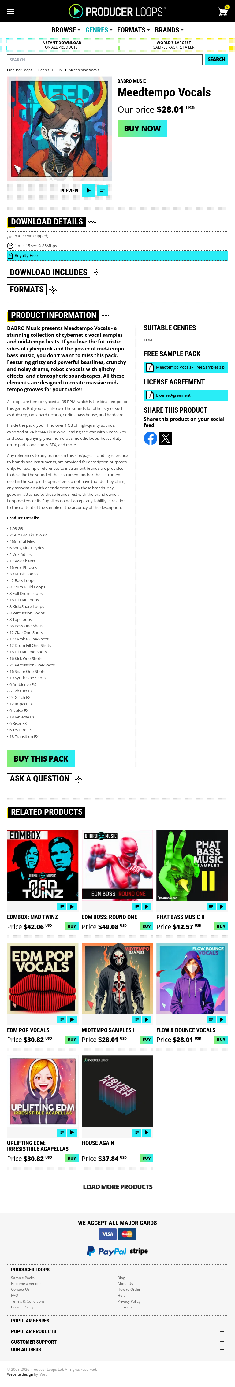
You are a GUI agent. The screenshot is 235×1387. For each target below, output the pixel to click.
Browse (63, 30)
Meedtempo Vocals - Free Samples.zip (190, 367)
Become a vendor (26, 1283)
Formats (131, 30)
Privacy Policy (129, 1301)
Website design (20, 1374)
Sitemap (125, 1307)
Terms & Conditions (28, 1301)
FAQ (14, 1295)
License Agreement (173, 395)
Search (216, 59)
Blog (121, 1277)
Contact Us (20, 1289)
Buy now (142, 128)
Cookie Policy (22, 1307)
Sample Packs (23, 1277)
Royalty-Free (26, 255)
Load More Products (117, 1186)
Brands (167, 30)
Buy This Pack (40, 758)
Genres (96, 30)
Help (121, 1295)
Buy (72, 926)
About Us (125, 1283)
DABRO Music (132, 81)
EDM (148, 340)
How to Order (129, 1289)
